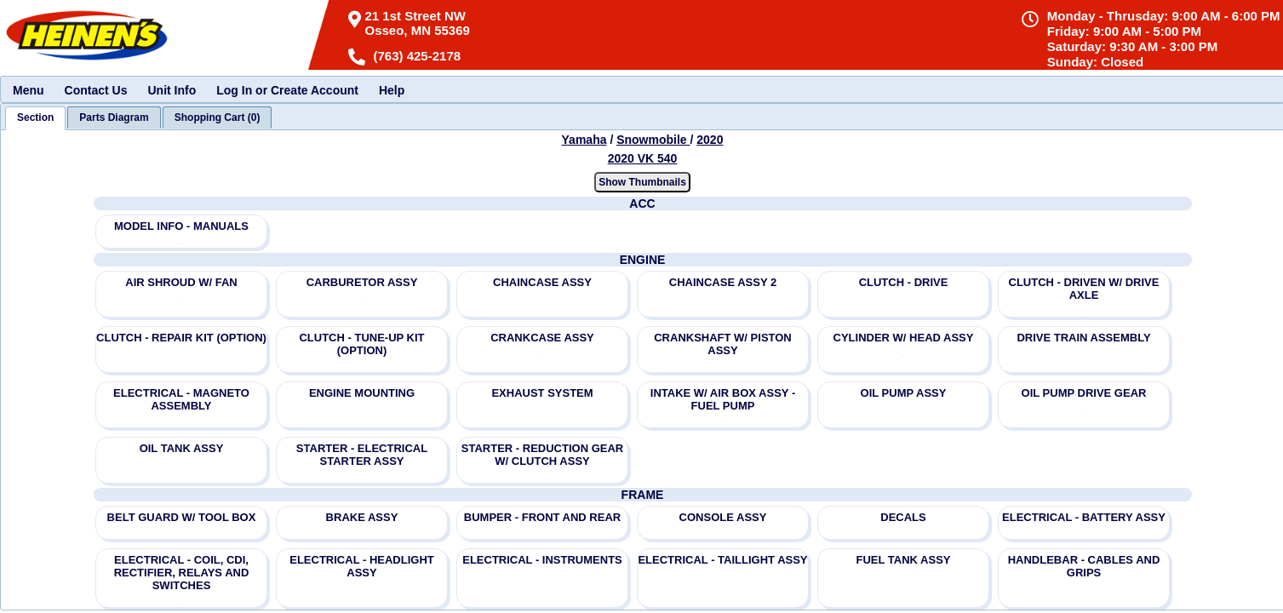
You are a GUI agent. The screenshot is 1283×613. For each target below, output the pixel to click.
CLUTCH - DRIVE (903, 282)
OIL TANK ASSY (182, 448)
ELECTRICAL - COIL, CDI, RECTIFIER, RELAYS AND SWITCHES (181, 572)
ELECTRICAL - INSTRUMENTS (542, 559)
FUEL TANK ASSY (903, 559)
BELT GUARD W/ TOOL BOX (181, 517)
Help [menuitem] (391, 90)
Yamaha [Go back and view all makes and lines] (584, 139)
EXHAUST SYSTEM (542, 393)
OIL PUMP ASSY (904, 393)
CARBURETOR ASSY (362, 282)
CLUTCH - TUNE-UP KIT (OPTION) (361, 344)
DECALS (902, 517)
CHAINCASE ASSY (542, 282)
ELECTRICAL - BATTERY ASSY (1084, 517)
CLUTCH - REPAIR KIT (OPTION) (181, 337)
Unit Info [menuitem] (171, 90)
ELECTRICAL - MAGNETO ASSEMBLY (181, 399)
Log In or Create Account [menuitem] (287, 90)
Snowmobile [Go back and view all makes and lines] (653, 139)
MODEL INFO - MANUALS (181, 226)
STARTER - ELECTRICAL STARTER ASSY (361, 454)
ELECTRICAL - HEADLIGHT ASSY (361, 566)
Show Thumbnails (642, 182)
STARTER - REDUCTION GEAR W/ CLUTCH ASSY (542, 454)
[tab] (35, 118)
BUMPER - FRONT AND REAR (542, 517)
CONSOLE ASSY (723, 517)
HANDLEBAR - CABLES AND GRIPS (1084, 566)
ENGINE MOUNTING (362, 393)
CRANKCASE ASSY (542, 337)
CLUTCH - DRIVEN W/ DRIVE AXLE (1084, 288)
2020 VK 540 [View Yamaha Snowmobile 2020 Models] (643, 158)
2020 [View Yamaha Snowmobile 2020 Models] (709, 139)
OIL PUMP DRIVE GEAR (1084, 393)
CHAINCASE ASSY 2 (722, 282)
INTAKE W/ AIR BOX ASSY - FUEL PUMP (722, 399)
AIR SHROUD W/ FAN (181, 282)
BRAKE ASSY (362, 517)
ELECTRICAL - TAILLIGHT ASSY (722, 559)
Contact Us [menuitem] (96, 90)
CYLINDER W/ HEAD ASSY (903, 337)
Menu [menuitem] (28, 90)
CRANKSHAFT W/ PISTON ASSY (723, 344)
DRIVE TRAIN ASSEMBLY (1083, 337)
